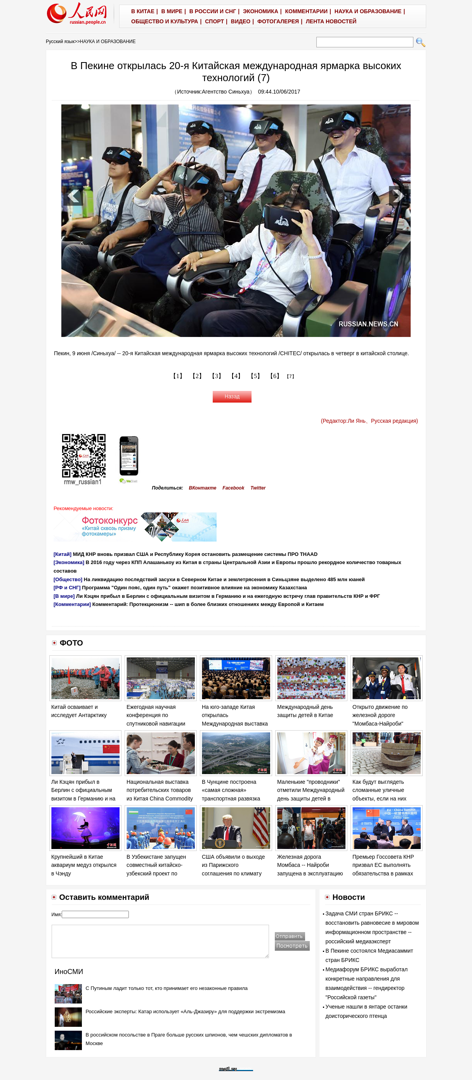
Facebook (233, 488)
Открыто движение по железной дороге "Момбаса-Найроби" (380, 715)
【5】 (255, 376)
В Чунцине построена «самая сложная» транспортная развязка (231, 790)
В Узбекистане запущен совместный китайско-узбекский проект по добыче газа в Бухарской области (158, 873)
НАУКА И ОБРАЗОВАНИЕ (108, 41)
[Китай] (62, 554)
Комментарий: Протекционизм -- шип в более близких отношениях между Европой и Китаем (208, 604)
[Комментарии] (72, 604)
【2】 (197, 376)
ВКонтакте (203, 488)
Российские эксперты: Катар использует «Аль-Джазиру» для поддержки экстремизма (185, 1011)
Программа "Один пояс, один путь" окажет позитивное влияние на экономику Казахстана (194, 587)
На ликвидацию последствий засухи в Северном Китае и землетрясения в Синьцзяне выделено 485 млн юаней (224, 579)
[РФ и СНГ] (67, 587)
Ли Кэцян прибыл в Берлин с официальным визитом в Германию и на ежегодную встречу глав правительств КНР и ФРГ (228, 596)
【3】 (216, 376)
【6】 (275, 376)
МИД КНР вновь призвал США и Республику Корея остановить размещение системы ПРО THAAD (195, 554)
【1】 (178, 376)
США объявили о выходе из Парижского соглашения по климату (233, 865)
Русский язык (60, 41)
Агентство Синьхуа (226, 92)
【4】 (236, 376)
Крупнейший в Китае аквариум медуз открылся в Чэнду (83, 865)
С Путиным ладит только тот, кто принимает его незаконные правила (167, 988)
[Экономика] (69, 562)
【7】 (291, 376)
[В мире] (64, 596)
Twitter (258, 488)
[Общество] (68, 579)
